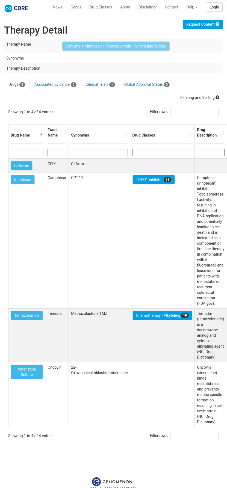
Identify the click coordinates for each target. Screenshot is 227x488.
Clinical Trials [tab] (100, 84)
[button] (41, 135)
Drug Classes (101, 7)
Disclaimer (147, 7)
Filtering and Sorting (199, 97)
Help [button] (192, 7)
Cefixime (21, 166)
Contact (171, 7)
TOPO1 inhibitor (154, 179)
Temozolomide (26, 315)
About (125, 7)
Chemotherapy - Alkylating (162, 315)
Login (214, 7)
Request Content (202, 24)
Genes (76, 7)
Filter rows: (159, 112)
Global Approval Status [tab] (147, 84)
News (57, 7)
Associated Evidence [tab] (55, 84)
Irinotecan (22, 180)
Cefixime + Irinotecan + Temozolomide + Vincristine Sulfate (116, 46)
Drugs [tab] (16, 84)
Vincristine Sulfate (27, 372)
